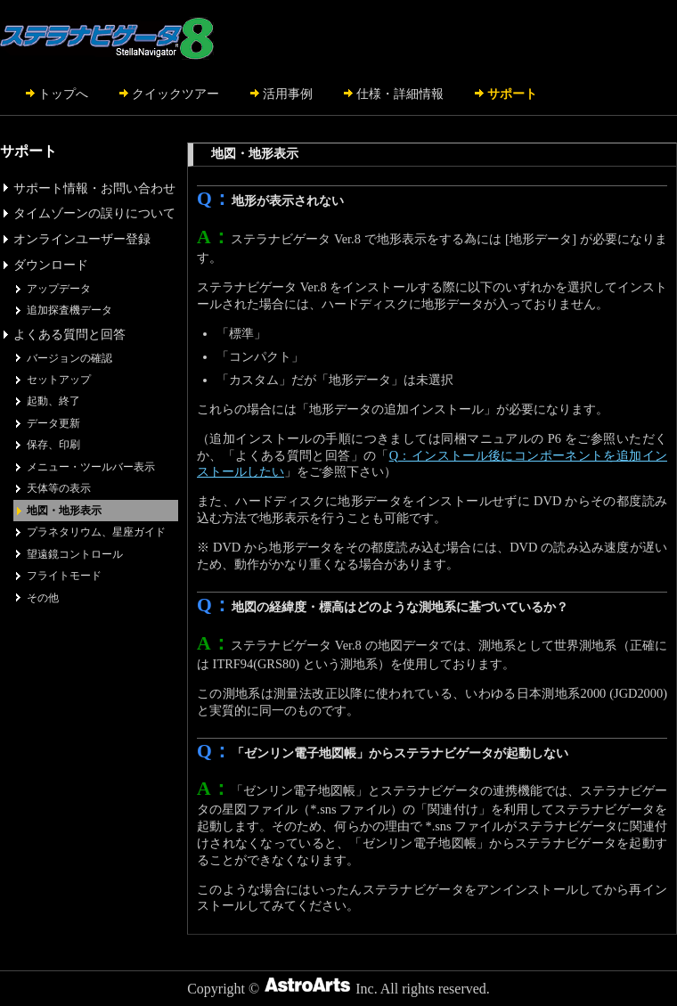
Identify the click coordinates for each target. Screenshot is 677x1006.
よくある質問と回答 (69, 334)
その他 (43, 598)
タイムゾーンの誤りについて (94, 213)
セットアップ (59, 379)
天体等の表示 (59, 488)
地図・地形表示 (64, 510)
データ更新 (53, 423)
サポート (512, 93)
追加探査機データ (69, 310)
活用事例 (288, 93)
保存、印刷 (53, 444)
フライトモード (64, 575)
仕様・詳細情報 (400, 93)
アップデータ (59, 288)
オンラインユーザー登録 (82, 239)
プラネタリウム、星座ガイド (96, 532)
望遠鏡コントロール (75, 554)
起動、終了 (53, 401)
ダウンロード (50, 265)
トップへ (63, 93)
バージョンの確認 (69, 358)
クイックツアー (175, 93)
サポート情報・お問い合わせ (94, 188)
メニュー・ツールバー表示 (91, 467)
